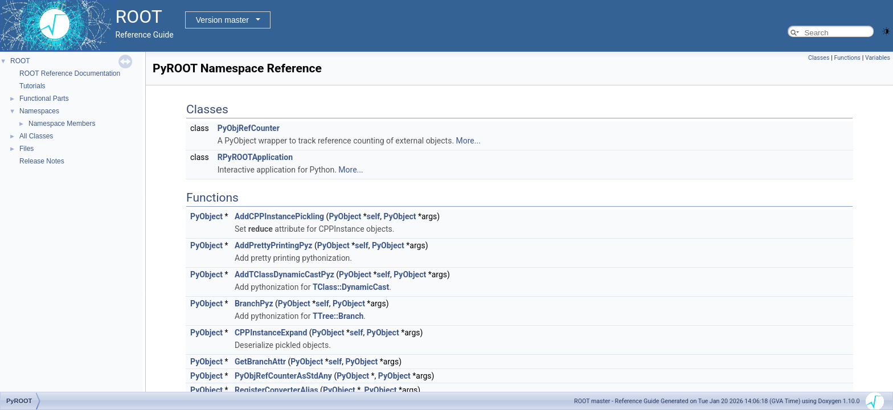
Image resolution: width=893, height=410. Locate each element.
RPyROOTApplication (255, 157)
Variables (877, 58)
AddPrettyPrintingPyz (274, 245)
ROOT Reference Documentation (69, 73)
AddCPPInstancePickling (279, 216)
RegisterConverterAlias (276, 390)
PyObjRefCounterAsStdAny (283, 375)
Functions (847, 58)
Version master (222, 19)
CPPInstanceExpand (271, 332)
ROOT (20, 61)
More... (468, 140)
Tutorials (32, 86)
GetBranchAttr (260, 361)
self (373, 216)
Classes (818, 58)
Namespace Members (61, 124)
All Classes (36, 136)
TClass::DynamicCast (351, 287)
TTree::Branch (338, 316)
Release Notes (41, 161)
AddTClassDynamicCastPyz (284, 274)
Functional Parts (44, 98)
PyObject (206, 216)
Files (26, 149)
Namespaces (39, 111)
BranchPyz (254, 303)
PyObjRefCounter (249, 128)
